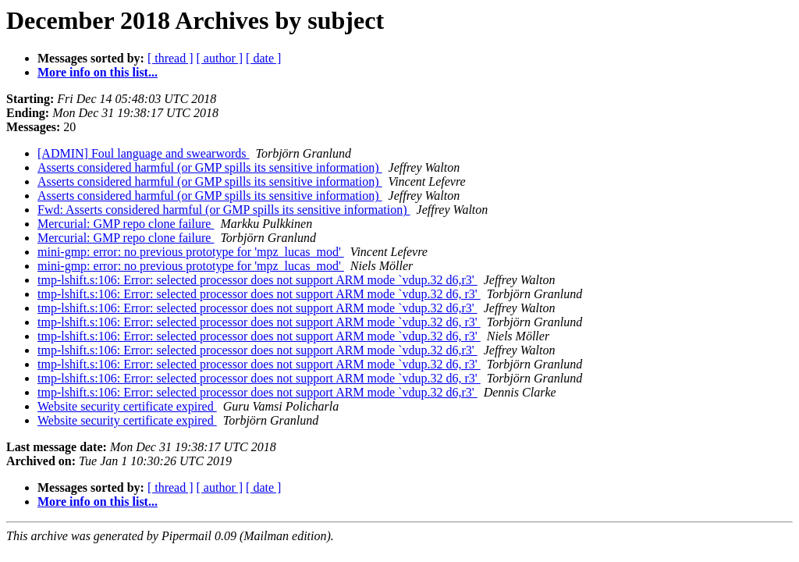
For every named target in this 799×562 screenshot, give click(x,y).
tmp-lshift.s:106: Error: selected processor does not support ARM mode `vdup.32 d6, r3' (259, 294)
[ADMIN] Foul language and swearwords (143, 153)
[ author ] (220, 58)
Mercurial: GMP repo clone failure (125, 223)
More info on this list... (97, 72)
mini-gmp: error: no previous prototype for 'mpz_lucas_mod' (190, 251)
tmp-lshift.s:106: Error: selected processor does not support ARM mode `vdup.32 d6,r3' (257, 279)
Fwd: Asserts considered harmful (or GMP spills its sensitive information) (223, 209)
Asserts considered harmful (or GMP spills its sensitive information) (209, 167)
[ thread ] (170, 58)
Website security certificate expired (127, 406)
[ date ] (263, 58)
